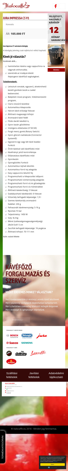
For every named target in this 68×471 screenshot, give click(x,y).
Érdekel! (56, 100)
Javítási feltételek (34, 409)
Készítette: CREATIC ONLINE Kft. (34, 467)
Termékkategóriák (2, 447)
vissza (13, 34)
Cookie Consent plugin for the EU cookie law (52, 467)
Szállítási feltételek (11, 409)
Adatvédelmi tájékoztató (56, 409)
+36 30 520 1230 (22, 434)
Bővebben (61, 461)
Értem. (52, 464)
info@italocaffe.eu (24, 443)
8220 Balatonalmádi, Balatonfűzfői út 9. (36, 430)
